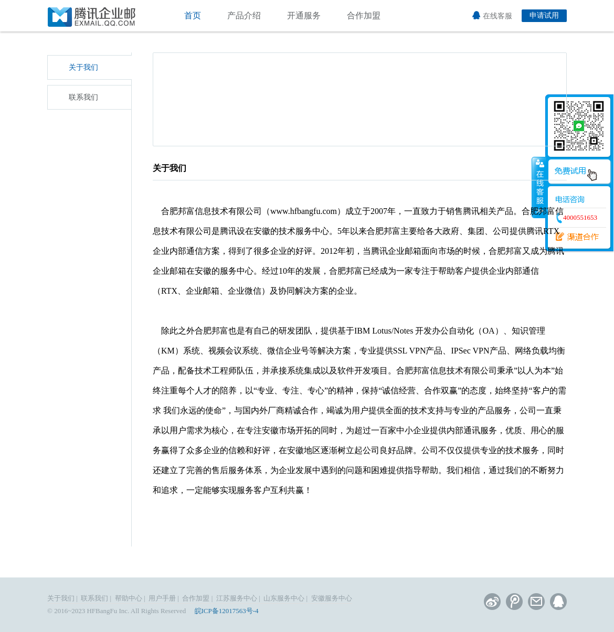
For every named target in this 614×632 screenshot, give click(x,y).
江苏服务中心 (236, 598)
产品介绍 (244, 15)
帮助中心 (128, 598)
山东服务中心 (283, 598)
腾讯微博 (514, 601)
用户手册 (162, 598)
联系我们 (83, 97)
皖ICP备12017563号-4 (227, 611)
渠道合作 (574, 237)
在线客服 (492, 16)
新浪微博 (492, 601)
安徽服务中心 (331, 598)
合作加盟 (363, 15)
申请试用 (544, 15)
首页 (192, 15)
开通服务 (304, 15)
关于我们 (83, 67)
